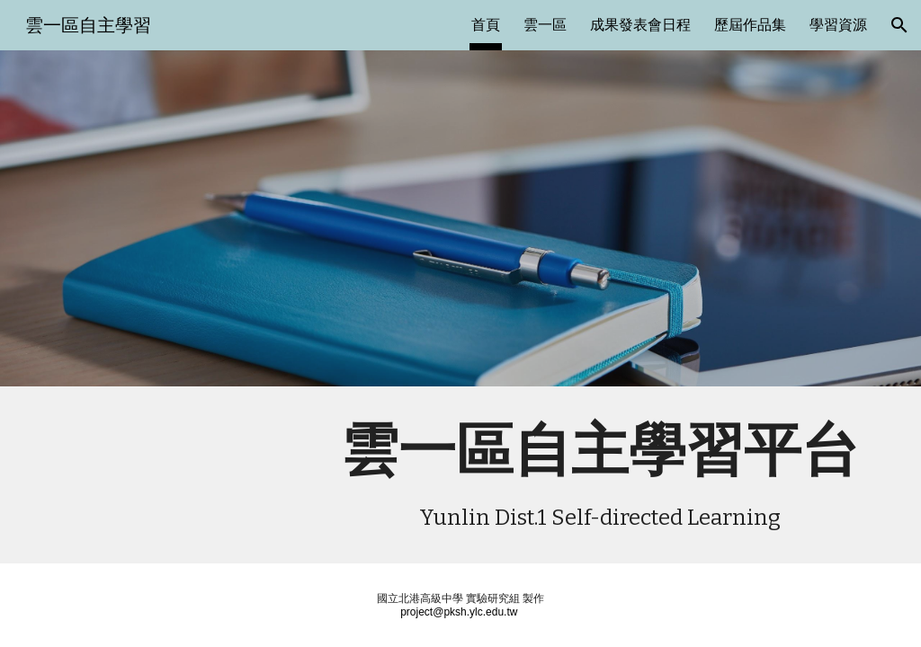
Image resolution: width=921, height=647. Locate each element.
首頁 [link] (485, 24)
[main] (599, 475)
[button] (899, 25)
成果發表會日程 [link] (640, 24)
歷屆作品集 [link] (750, 24)
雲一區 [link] (545, 24)
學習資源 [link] (838, 24)
